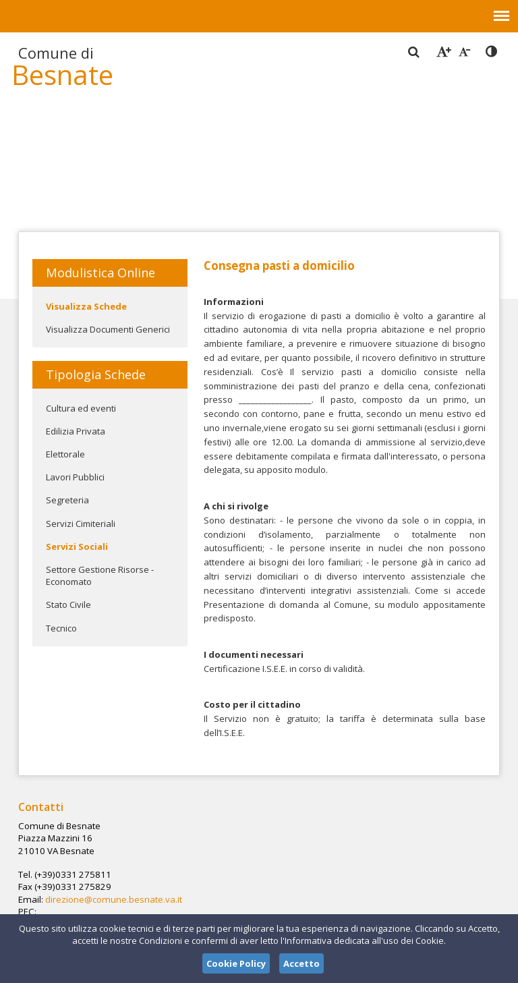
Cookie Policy (236, 963)
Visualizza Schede (86, 306)
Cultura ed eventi (81, 408)
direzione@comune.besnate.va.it (250, 862)
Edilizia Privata (75, 431)
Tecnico (61, 628)
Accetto (301, 963)
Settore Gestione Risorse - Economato (100, 575)
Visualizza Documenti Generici (108, 329)
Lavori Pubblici (75, 477)
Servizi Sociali (77, 546)
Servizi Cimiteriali (80, 523)
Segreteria (67, 500)
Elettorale (65, 454)
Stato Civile (68, 604)
